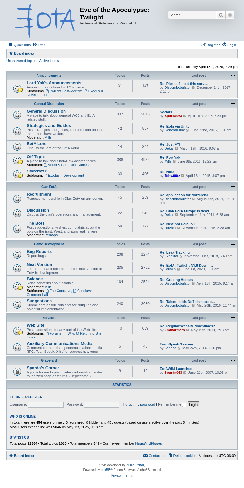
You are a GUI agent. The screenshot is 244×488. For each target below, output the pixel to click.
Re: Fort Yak (170, 157)
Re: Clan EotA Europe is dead (184, 211)
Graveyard (49, 360)
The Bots (35, 223)
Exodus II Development (64, 175)
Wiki (69, 333)
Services (48, 318)
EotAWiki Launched (176, 369)
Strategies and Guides (49, 125)
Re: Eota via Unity (175, 126)
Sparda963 (173, 116)
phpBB (105, 469)
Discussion (38, 210)
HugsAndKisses (148, 443)
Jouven (170, 228)
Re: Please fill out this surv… (184, 84)
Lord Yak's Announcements (54, 82)
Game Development (49, 244)
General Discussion (49, 104)
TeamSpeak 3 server (176, 344)
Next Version (39, 264)
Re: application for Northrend (184, 195)
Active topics (49, 61)
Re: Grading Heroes (176, 280)
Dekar (169, 148)
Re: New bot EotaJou (177, 224)
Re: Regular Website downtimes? (187, 326)
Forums (53, 333)
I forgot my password (139, 404)
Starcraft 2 (37, 171)
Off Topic (36, 156)
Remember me (172, 404)
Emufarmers (175, 330)
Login (15, 397)
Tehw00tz (172, 176)
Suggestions (39, 300)
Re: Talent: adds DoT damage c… (187, 301)
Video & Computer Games (66, 165)
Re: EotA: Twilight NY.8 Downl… (186, 265)
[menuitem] (38, 45)
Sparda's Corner (43, 368)
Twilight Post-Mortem (63, 91)
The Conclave (58, 291)
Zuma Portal (135, 465)
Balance (35, 278)
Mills (47, 137)
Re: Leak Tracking (175, 252)
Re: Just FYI (170, 144)
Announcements (49, 75)
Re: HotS (167, 172)
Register (34, 397)
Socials (166, 112)
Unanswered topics (21, 61)
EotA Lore (37, 143)
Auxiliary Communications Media (59, 343)
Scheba (170, 348)
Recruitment (39, 194)
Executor (171, 256)
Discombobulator (178, 87)
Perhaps (51, 235)
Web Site (35, 325)
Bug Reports (39, 251)
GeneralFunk (175, 130)
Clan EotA (49, 187)
